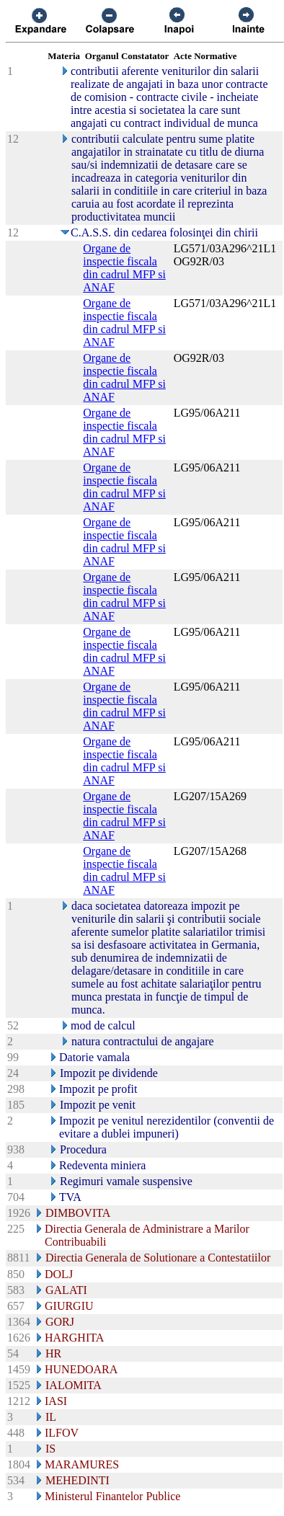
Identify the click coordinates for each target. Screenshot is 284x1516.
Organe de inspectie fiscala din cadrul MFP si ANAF (124, 267)
